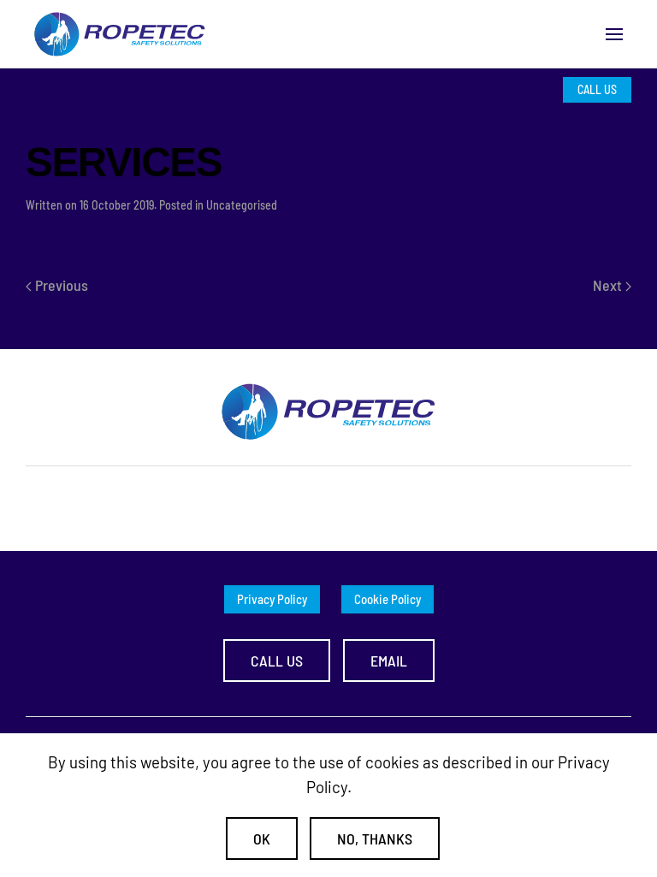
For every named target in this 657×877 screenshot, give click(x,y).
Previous (57, 285)
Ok (261, 838)
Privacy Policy (272, 599)
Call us (277, 660)
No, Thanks (374, 838)
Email (388, 660)
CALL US (597, 89)
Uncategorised (241, 205)
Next (612, 285)
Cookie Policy (387, 599)
